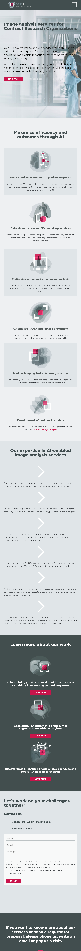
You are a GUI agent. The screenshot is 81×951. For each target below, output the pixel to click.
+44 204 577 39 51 (22, 828)
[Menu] (74, 5)
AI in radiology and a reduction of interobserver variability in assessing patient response (40, 684)
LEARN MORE (40, 692)
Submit (13, 881)
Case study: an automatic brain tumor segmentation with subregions (40, 727)
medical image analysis (45, 430)
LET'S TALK (13, 79)
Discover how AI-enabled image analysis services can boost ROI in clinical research (40, 770)
